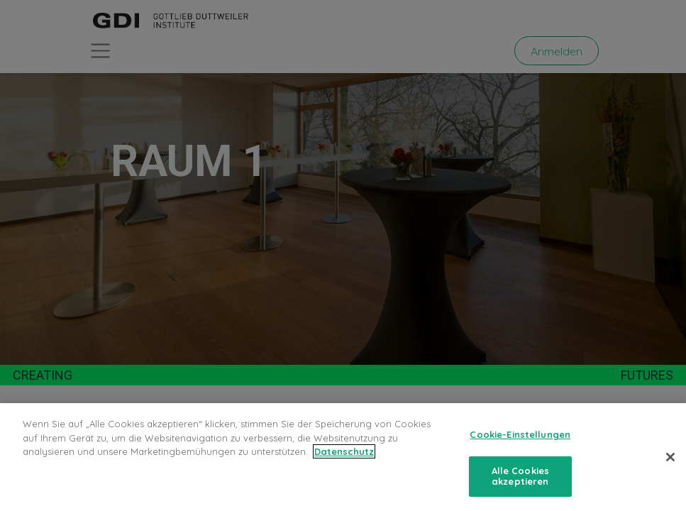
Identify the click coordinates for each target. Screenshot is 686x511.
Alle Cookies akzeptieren (521, 476)
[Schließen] (670, 457)
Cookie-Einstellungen (520, 434)
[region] (343, 457)
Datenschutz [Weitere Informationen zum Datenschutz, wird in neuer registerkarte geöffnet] (344, 451)
